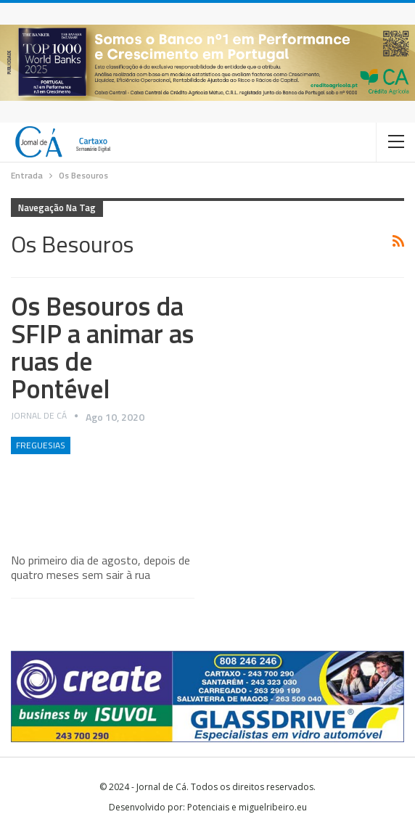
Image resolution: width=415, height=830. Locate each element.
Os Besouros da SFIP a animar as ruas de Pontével (102, 347)
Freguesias (40, 445)
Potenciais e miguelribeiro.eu (247, 807)
